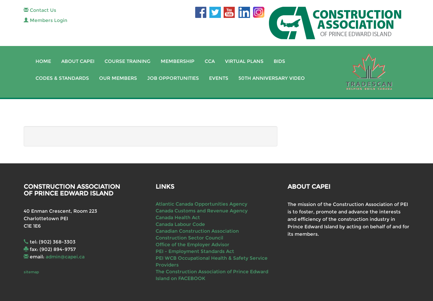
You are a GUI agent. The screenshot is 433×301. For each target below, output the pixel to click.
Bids (279, 61)
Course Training (128, 61)
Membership (178, 61)
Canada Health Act (178, 217)
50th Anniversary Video (271, 78)
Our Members (118, 78)
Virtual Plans (244, 61)
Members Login (45, 20)
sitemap (31, 272)
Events (218, 78)
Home (43, 61)
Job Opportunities (173, 78)
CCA (210, 61)
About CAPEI (77, 61)
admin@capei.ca (65, 257)
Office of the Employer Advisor (192, 244)
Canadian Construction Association (197, 231)
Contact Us (40, 10)
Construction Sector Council (189, 238)
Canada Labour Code (180, 224)
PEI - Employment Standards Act (195, 251)
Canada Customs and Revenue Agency (202, 211)
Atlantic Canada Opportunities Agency (201, 204)
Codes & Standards (62, 78)
